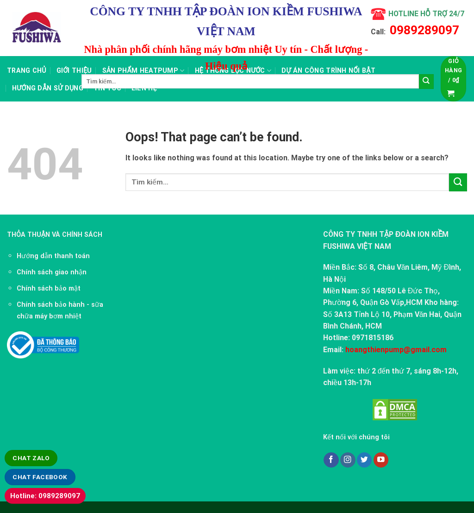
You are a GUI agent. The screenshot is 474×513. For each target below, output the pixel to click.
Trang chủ (26, 70)
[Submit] (426, 81)
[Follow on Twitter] (364, 460)
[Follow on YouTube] (381, 460)
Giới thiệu (74, 70)
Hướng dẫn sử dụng (47, 88)
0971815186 (372, 337)
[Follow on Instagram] (348, 460)
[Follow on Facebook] (331, 460)
